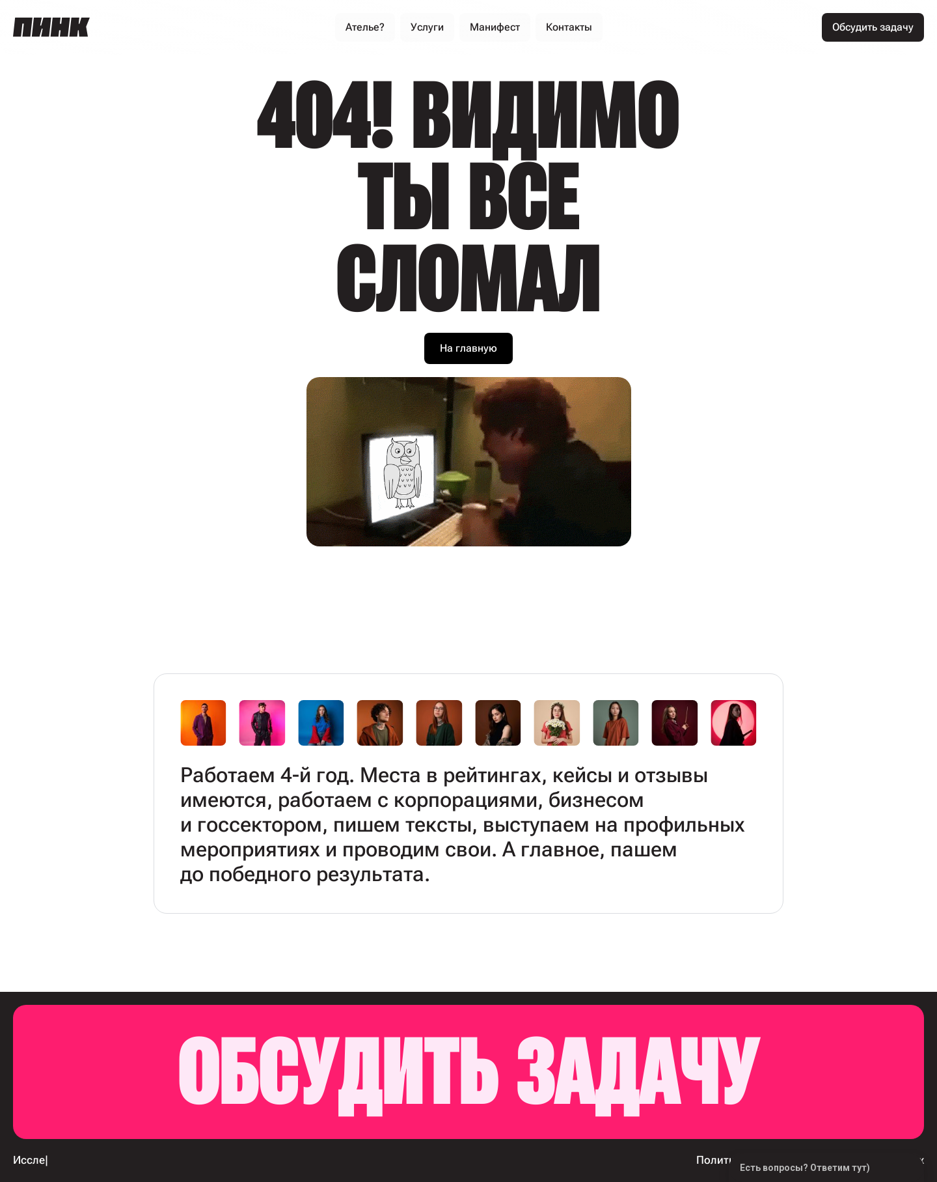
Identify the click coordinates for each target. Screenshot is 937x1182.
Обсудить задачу (468, 1072)
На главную (468, 348)
